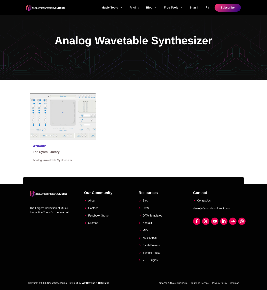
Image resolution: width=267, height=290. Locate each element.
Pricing (134, 7)
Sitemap (93, 222)
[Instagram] (242, 221)
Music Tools (113, 7)
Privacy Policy (219, 283)
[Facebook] (196, 221)
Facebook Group (98, 215)
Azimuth (39, 146)
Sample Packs (151, 252)
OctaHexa (103, 283)
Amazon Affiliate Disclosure (173, 283)
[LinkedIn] (223, 221)
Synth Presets (151, 245)
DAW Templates (152, 215)
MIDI (145, 230)
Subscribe (228, 7)
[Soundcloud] (233, 221)
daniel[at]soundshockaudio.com (212, 208)
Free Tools (175, 7)
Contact (93, 208)
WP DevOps (88, 283)
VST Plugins (150, 260)
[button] (208, 7)
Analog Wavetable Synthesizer (52, 160)
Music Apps (150, 237)
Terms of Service (200, 283)
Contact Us (204, 200)
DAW (146, 208)
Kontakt (147, 222)
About (91, 200)
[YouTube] (214, 221)
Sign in (194, 7)
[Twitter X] (205, 221)
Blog (153, 7)
